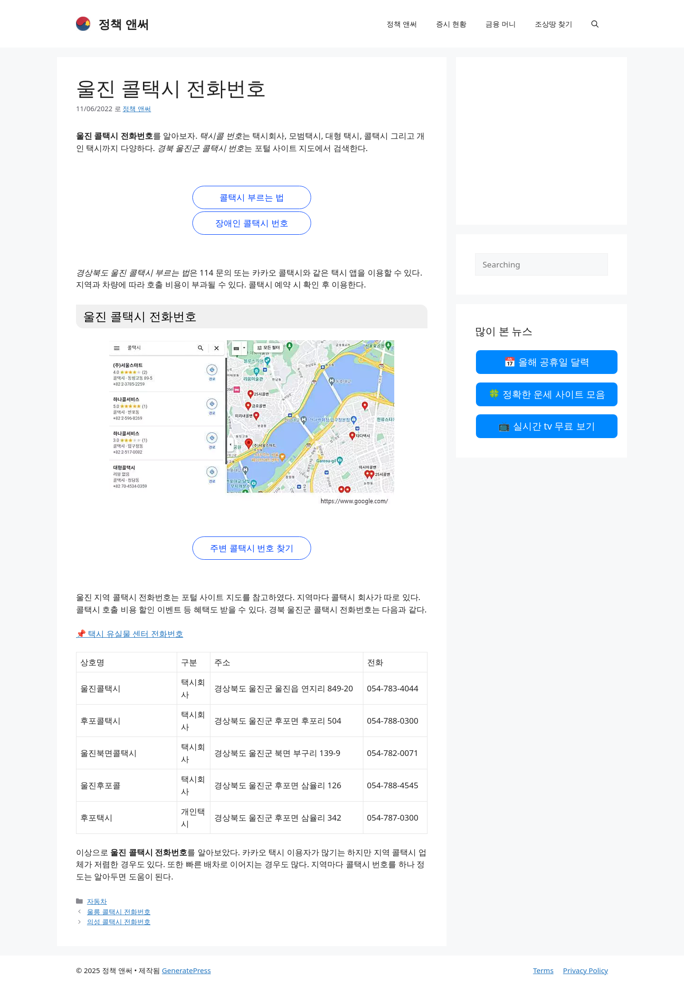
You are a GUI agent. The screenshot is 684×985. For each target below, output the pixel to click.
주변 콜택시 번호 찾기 (252, 548)
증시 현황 (451, 24)
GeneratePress (186, 970)
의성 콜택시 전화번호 (119, 921)
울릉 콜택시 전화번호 (119, 911)
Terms (543, 970)
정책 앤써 (123, 24)
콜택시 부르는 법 (251, 197)
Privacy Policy (585, 970)
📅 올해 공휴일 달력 (547, 361)
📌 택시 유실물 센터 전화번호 (129, 633)
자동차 (97, 901)
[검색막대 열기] (595, 24)
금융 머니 (500, 24)
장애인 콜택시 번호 (251, 223)
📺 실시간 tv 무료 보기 (546, 426)
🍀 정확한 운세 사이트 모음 (546, 394)
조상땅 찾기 (553, 24)
